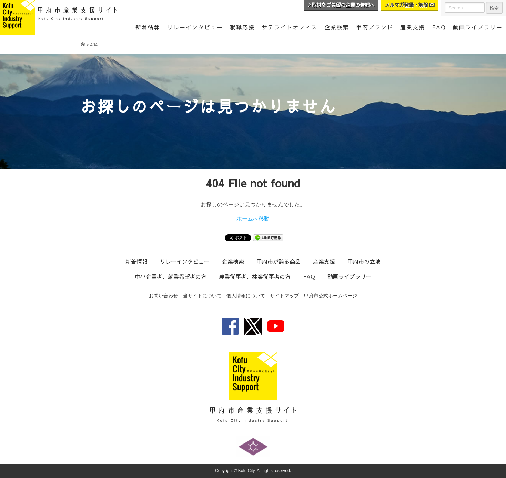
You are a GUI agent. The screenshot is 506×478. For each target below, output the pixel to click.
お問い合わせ (163, 296)
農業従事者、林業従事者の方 (254, 276)
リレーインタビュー (195, 27)
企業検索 (336, 27)
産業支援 (412, 27)
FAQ (439, 27)
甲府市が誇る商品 (278, 261)
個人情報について (245, 296)
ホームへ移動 (253, 219)
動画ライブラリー (349, 276)
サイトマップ (284, 296)
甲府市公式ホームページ (330, 296)
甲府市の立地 (364, 261)
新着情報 (147, 27)
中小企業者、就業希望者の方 (170, 276)
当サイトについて (202, 296)
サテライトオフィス (289, 27)
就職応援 (242, 27)
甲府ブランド (374, 27)
